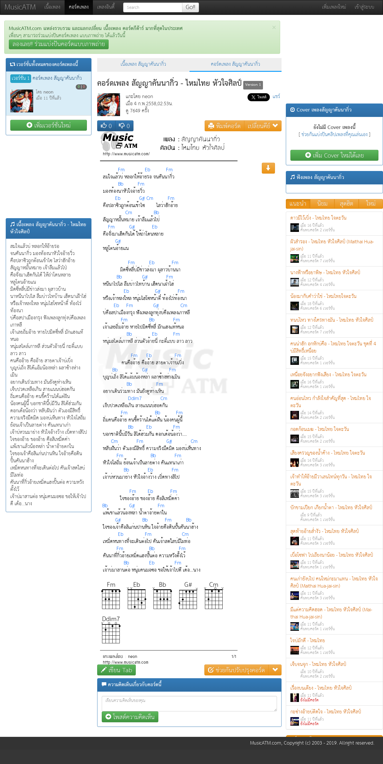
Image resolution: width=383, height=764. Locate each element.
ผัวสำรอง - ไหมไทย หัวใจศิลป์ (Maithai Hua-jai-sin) (334, 251)
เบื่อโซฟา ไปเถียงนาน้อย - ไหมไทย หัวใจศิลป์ (334, 561)
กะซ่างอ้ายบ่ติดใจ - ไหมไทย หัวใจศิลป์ (334, 717)
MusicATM (20, 7)
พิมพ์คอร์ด (224, 126)
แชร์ (276, 96)
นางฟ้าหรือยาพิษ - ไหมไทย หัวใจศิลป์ (334, 278)
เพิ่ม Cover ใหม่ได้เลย (334, 155)
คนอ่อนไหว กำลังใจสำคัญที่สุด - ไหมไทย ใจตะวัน (334, 407)
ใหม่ (371, 204)
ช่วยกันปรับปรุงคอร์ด (236, 670)
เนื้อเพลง (52, 7)
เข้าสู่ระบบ (364, 7)
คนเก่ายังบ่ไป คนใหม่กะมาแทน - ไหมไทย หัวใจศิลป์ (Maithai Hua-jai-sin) (334, 588)
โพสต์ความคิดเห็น (130, 717)
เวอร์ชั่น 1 (21, 78)
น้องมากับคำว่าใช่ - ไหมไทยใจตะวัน (334, 302)
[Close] (274, 28)
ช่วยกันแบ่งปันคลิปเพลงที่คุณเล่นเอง (335, 134)
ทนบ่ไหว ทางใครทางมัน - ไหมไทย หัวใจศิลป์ (334, 326)
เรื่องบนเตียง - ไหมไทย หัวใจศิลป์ (334, 694)
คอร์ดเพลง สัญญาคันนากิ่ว (235, 64)
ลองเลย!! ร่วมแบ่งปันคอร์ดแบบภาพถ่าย (59, 44)
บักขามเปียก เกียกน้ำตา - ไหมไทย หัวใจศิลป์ (334, 513)
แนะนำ (298, 204)
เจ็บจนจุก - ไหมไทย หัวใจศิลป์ (334, 670)
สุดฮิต (346, 204)
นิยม (322, 204)
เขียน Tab (116, 670)
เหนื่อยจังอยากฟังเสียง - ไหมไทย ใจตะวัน (334, 380)
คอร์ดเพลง (81, 7)
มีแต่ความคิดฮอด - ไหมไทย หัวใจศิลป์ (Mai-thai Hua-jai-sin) (334, 619)
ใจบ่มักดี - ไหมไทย (334, 646)
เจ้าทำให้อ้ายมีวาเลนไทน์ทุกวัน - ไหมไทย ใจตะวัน (334, 486)
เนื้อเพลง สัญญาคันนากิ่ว (143, 64)
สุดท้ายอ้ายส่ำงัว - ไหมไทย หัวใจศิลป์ (334, 537)
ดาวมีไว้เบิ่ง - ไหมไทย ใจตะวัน (334, 224)
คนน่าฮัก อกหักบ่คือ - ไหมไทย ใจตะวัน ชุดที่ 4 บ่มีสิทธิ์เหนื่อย (334, 353)
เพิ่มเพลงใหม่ (334, 7)
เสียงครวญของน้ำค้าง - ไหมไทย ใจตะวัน (334, 459)
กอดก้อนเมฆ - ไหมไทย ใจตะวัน (334, 435)
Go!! (190, 7)
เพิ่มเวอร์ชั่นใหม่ (49, 125)
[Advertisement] (48, 176)
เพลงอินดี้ (106, 7)
